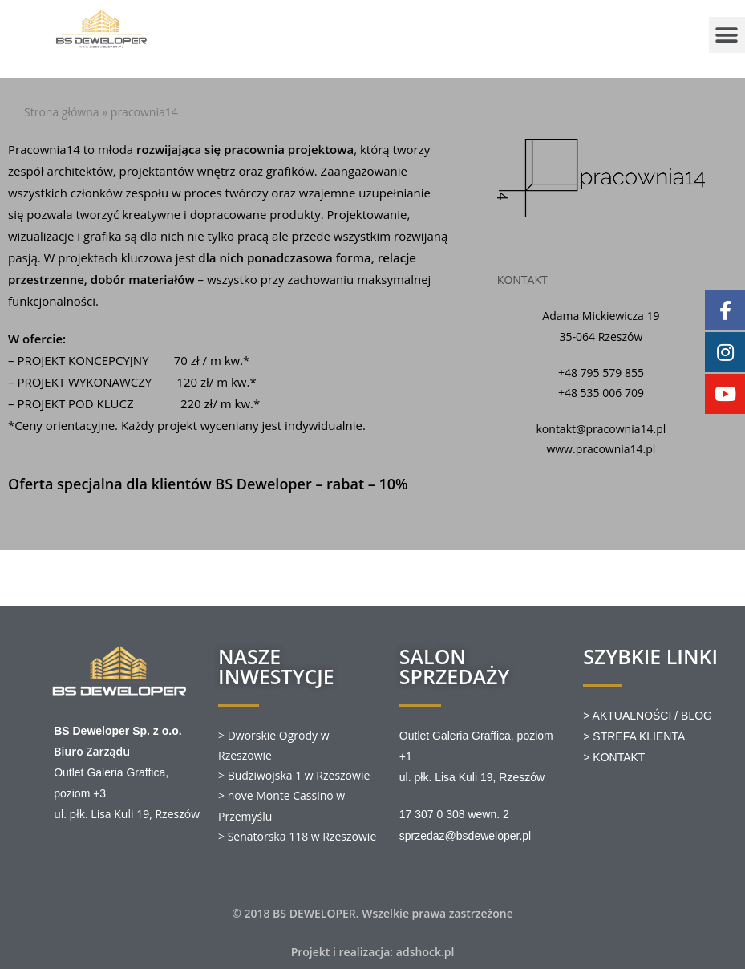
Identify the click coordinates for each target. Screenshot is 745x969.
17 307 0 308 (432, 814)
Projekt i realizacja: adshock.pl (373, 951)
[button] (727, 35)
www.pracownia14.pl (600, 448)
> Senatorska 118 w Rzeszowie (297, 836)
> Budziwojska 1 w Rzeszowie (294, 775)
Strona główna (61, 112)
